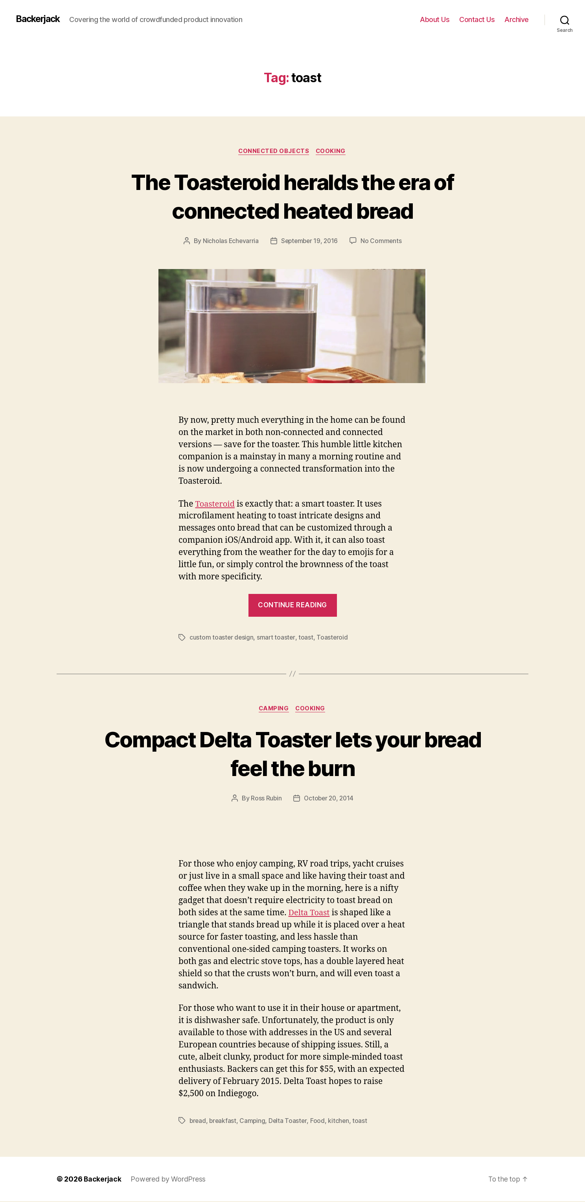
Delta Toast (310, 913)
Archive (516, 19)
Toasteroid (215, 504)
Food (320, 1121)
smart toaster (277, 638)
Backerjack (40, 19)
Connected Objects (273, 151)
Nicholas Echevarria (229, 241)
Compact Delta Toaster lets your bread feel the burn (292, 754)
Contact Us (477, 19)
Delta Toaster (289, 1121)
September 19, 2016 (309, 241)
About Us (434, 19)
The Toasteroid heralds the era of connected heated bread (292, 195)
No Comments (382, 241)
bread (198, 1121)
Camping (273, 709)
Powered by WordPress (168, 1180)
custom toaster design (221, 638)
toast (307, 638)
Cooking (332, 151)
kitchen (340, 1121)
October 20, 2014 (329, 799)
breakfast (224, 1121)
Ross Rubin (264, 799)
